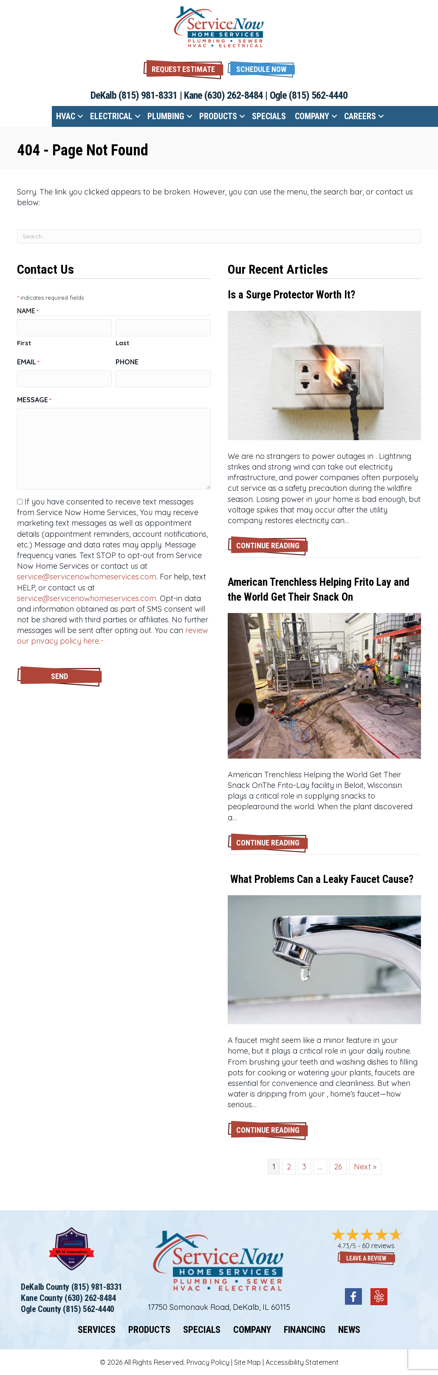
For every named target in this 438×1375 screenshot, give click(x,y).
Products (218, 116)
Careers (360, 116)
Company (312, 116)
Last (122, 342)
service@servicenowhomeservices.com (86, 576)
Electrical (111, 116)
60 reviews (378, 1245)
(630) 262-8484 (233, 95)
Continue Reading (272, 545)
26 (338, 1167)
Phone (127, 361)
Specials (269, 116)
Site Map (247, 1362)
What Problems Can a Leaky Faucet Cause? (320, 879)
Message (34, 399)
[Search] (219, 236)
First (24, 342)
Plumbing (165, 116)
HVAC (65, 116)
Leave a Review (366, 1258)
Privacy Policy (208, 1362)
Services (97, 1330)
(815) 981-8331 (148, 95)
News (349, 1330)
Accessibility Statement (302, 1362)
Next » (365, 1167)
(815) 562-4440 (318, 95)
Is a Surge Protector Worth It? (291, 295)
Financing (304, 1330)
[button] (261, 68)
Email (28, 361)
